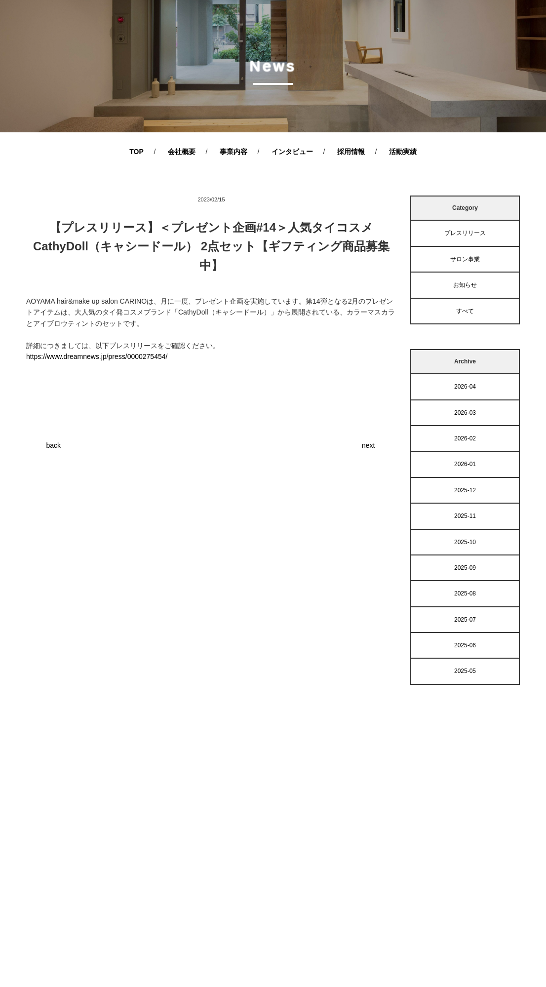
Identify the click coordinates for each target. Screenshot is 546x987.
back (53, 445)
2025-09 (465, 567)
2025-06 (465, 645)
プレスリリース (465, 233)
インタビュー (292, 152)
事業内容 (233, 152)
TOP (136, 152)
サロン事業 (465, 259)
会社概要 (181, 152)
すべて (465, 311)
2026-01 (465, 464)
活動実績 (403, 152)
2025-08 (465, 593)
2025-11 (465, 516)
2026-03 (465, 412)
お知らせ (465, 284)
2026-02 (465, 438)
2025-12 (465, 490)
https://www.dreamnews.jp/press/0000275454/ (96, 356)
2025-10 (465, 542)
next (368, 445)
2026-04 (465, 386)
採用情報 (351, 152)
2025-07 (465, 619)
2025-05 (465, 671)
